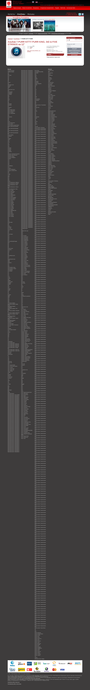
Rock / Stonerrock (24, 437)
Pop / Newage (24, 321)
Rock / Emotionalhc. (25, 399)
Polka (22, 308)
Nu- (22, 290)
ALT (49, 76)
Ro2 (22, 388)
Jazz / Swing (10, 370)
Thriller (49, 177)
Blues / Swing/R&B (11, 113)
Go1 (8, 286)
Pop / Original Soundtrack (26, 322)
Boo (8, 114)
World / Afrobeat (38, 632)
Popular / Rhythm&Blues (26, 350)
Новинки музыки (11, 70)
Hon (8, 330)
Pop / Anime (23, 309)
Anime (49, 80)
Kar (8, 373)
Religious (50, 164)
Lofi (8, 382)
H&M (9, 295)
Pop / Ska (23, 329)
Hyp (8, 334)
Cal (8, 140)
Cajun (9, 139)
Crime (49, 93)
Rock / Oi (23, 416)
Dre (8, 231)
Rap (22, 381)
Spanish (49, 173)
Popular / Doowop (24, 335)
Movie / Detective (24, 248)
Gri (8, 292)
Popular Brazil (24, 361)
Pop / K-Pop (23, 316)
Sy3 (35, 114)
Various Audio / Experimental (40, 128)
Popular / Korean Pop (25, 341)
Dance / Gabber (11, 202)
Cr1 (8, 172)
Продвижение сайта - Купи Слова (14, 683)
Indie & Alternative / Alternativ (13, 343)
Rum (36, 75)
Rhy (22, 386)
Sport (49, 176)
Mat (8, 387)
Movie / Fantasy (24, 255)
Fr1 (8, 272)
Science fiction (51, 171)
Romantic (36, 72)
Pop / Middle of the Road (26, 317)
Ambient (9, 85)
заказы (76, 39)
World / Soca (37, 650)
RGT (22, 385)
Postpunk (23, 365)
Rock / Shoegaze (24, 431)
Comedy (49, 91)
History (49, 107)
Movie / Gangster (24, 256)
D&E (8, 176)
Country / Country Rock (12, 170)
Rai (21, 379)
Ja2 (8, 359)
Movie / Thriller (24, 268)
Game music (10, 281)
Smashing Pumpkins (21, 18)
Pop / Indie (23, 312)
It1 (8, 355)
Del (8, 224)
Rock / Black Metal (24, 397)
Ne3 (22, 278)
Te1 (35, 119)
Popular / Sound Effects (25, 356)
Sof (35, 95)
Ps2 (22, 370)
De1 (8, 218)
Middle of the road (24, 230)
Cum (9, 175)
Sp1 (35, 101)
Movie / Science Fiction (25, 265)
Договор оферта (53, 5)
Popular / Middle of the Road (26, 343)
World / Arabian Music (39, 633)
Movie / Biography (24, 239)
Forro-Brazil (50, 106)
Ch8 (8, 146)
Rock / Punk (23, 426)
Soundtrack (37, 100)
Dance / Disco (10, 196)
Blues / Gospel (10, 112)
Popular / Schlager (24, 351)
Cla (8, 152)
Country (9, 168)
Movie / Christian (24, 243)
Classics (9, 158)
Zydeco (36, 657)
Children (49, 89)
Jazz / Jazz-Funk (11, 368)
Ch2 (8, 144)
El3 (8, 244)
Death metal (10, 222)
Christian (9, 150)
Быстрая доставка (71, 8)
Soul (35, 97)
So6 (35, 94)
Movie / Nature (24, 261)
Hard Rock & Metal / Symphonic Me (11, 321)
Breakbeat (10, 136)
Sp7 (35, 103)
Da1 (8, 177)
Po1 (22, 297)
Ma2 (8, 386)
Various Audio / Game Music (40, 627)
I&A (8, 335)
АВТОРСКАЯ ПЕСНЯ (52, 188)
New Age (23, 281)
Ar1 (8, 88)
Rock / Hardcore (24, 405)
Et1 (8, 253)
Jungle (9, 372)
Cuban (9, 174)
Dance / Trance (11, 215)
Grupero (9, 294)
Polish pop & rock (24, 306)
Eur (8, 257)
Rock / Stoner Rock (25, 436)
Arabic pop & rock (11, 89)
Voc (35, 630)
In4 (8, 340)
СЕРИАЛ (50, 207)
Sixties (36, 84)
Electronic (10, 249)
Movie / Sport (23, 267)
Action (49, 74)
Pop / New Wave (24, 319)
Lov (8, 385)
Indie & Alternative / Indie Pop (13, 349)
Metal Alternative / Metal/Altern (13, 395)
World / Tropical (38, 654)
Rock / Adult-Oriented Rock (26, 392)
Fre (8, 274)
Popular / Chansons (25, 334)
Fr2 (8, 273)
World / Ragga (37, 644)
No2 (22, 285)
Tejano (36, 123)
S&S (35, 76)
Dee (8, 223)
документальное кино (52, 198)
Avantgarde (10, 93)
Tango (36, 118)
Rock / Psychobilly (24, 425)
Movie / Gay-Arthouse (52, 133)
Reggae (22, 384)
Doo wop (9, 228)
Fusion (9, 278)
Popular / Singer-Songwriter (26, 353)
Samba (36, 78)
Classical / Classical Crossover (14, 153)
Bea (8, 100)
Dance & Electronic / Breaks (13, 183)
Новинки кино (51, 70)
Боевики (50, 191)
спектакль (50, 208)
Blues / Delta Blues (11, 110)
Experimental (50, 102)
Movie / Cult (50, 122)
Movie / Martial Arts (51, 138)
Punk (22, 374)
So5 (35, 93)
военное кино (51, 195)
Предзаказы (36, 8)
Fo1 (8, 263)
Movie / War (23, 273)
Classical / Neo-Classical (12, 155)
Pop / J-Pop (23, 315)
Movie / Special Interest (25, 266)
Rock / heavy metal (24, 408)
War (49, 183)
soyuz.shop (37, 675)
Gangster (9, 282)
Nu (21, 289)
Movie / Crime (24, 246)
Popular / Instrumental (25, 338)
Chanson (9, 149)
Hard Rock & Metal (11, 303)
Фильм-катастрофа (52, 211)
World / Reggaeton (38, 648)
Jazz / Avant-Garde (11, 365)
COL (8, 164)
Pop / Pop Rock (24, 324)
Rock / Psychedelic (24, 423)
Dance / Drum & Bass (12, 197)
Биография (50, 190)
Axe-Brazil (10, 94)
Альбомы (21, 14)
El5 (8, 247)
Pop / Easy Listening (25, 311)
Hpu (8, 333)
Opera (22, 294)
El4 (8, 246)
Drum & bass (10, 234)
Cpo (8, 171)
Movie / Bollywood (24, 240)
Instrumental (10, 354)
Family (49, 103)
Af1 (8, 77)
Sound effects (37, 99)
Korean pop (10, 376)
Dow (8, 230)
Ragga (22, 378)
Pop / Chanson (24, 310)
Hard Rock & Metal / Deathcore (11, 307)
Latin (9, 380)
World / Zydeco (37, 655)
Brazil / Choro (10, 123)
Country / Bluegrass (11, 169)
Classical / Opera (11, 156)
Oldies (22, 292)
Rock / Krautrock (24, 412)
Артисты (11, 14)
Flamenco (10, 262)
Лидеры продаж (17, 8)
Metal (9, 392)
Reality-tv (50, 163)
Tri (35, 125)
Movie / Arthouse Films (52, 116)
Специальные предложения (47, 8)
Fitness (49, 104)
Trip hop (36, 126)
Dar (8, 217)
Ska (35, 85)
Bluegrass (10, 107)
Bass (9, 99)
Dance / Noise (10, 209)
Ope (22, 293)
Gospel (9, 288)
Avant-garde (10, 91)
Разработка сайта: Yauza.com (14, 682)
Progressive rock (24, 369)
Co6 (8, 163)
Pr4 (22, 368)
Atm (8, 90)
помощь (79, 39)
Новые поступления (27, 8)
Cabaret (9, 138)
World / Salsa (37, 649)
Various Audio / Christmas (40, 127)
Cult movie (50, 94)
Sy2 (35, 113)
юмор (49, 214)
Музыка (9, 69)
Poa (22, 305)
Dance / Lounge (11, 208)
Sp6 (35, 102)
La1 (8, 379)
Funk (9, 276)
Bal (8, 97)
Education (50, 101)
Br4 (8, 119)
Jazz (8, 363)
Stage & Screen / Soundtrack (40, 104)
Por (22, 362)
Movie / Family (24, 254)
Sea (35, 80)
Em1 (8, 250)
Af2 (8, 78)
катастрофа (50, 199)
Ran (22, 380)
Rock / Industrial (24, 410)
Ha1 (8, 298)
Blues (9, 108)
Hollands (9, 328)
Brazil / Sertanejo (51, 85)
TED (35, 122)
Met (8, 391)
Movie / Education (24, 252)
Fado (9, 261)
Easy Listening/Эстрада (12, 241)
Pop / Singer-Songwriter (25, 328)
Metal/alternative (24, 228)
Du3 (8, 236)
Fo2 (8, 265)
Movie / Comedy (24, 245)
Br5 (8, 120)
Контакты (71, 5)
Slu (35, 88)
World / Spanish (38, 651)
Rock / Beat (23, 395)
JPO (49, 109)
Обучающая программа (53, 204)
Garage (9, 284)
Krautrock (9, 378)
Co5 (8, 162)
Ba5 (8, 96)
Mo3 (22, 233)
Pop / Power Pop (24, 325)
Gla (8, 285)
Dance (9, 181)
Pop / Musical (23, 318)
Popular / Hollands (24, 336)
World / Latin (37, 642)
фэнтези (50, 213)
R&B (31, 48)
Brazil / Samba (10, 134)
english (39, 2)
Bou (8, 118)
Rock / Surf (23, 438)
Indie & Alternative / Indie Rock (13, 350)
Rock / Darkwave (24, 398)
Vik (35, 629)
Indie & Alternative (11, 342)
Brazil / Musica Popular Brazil (13, 125)
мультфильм (50, 203)
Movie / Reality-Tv (24, 262)
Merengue (10, 389)
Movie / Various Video (25, 272)
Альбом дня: (10, 18)
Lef (8, 381)
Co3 (8, 159)
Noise (22, 286)
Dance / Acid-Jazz (11, 191)
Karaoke (9, 374)
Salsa (36, 77)
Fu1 (8, 275)
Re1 (22, 382)
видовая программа (52, 194)
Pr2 (22, 366)
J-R (8, 356)
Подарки (57, 8)
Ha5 (8, 300)
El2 (8, 243)
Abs (8, 74)
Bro (8, 137)
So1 (35, 90)
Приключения (51, 205)
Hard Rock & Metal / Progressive (11, 317)
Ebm (8, 242)
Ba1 (8, 95)
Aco (8, 76)
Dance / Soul (10, 212)
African (9, 82)
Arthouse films (51, 82)
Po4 (22, 300)
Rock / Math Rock (24, 413)
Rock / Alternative (24, 393)
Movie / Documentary (25, 249)
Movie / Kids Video (24, 260)
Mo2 (22, 232)
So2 (35, 91)
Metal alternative (11, 393)
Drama (49, 100)
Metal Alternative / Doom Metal (13, 394)
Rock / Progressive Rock (26, 422)
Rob (22, 389)
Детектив (50, 196)
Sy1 (35, 112)
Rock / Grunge (24, 403)
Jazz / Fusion (10, 367)
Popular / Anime (24, 331)
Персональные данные (63, 5)
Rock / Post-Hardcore (25, 418)
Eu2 (8, 256)
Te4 (35, 120)
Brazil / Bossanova (11, 122)
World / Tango (37, 652)
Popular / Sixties (24, 354)
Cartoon (49, 88)
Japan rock (10, 362)
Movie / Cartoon (24, 241)
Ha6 (8, 301)
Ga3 (8, 279)
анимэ (49, 189)
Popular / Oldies (24, 348)
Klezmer (9, 375)
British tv (50, 87)
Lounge (9, 384)
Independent (10, 341)
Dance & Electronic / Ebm (13, 189)
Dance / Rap (10, 211)
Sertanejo (36, 81)
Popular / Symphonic (25, 359)
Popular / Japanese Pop (25, 340)
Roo (35, 74)
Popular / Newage (24, 347)
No (21, 284)
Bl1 (8, 106)
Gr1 (8, 291)
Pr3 (22, 367)
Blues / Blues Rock (11, 109)
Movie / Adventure (24, 236)
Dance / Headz (10, 203)
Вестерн (50, 192)
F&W (9, 260)
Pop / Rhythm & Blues (25, 327)
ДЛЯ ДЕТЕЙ (50, 197)
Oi (21, 291)
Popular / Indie (24, 337)
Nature (49, 152)
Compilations (10, 165)
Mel (8, 388)
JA (8, 72)
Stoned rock (37, 107)
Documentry (50, 99)
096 (49, 71)
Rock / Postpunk (24, 420)
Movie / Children (24, 242)
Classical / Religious (11, 157)
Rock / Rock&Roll (24, 429)
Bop (8, 115)
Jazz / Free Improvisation (12, 366)
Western (49, 184)
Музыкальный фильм (52, 202)
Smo (35, 89)
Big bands (10, 103)
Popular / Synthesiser (25, 360)
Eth (8, 254)
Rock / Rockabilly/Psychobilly (26, 430)
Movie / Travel (24, 270)
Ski (35, 87)
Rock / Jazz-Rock (24, 411)
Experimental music (11, 259)
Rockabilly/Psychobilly (39, 71)
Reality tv (50, 161)
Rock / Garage (24, 400)
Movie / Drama (24, 251)
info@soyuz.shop (71, 13)
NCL (22, 275)
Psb (22, 372)
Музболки (62, 8)
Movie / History (24, 258)
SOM (36, 96)
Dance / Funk (10, 200)
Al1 (8, 83)
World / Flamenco (38, 638)
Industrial (9, 353)
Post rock (23, 363)
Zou (35, 656)
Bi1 (8, 101)
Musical (49, 151)
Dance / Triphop (11, 216)
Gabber (9, 280)
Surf (35, 108)
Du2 (8, 235)
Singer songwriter (38, 83)
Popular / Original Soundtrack (26, 349)
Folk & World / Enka (11, 267)
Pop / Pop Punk (24, 323)
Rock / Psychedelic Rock (26, 424)
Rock (22, 391)
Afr (8, 81)
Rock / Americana (24, 394)
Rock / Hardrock (24, 407)
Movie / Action (24, 235)
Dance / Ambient (11, 192)
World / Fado (37, 637)
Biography (10, 104)
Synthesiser (37, 116)
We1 (35, 631)
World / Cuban (37, 635)
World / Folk (37, 639)
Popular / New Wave (25, 346)
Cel (8, 143)
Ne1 (22, 277)
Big (8, 102)
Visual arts (50, 182)
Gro (8, 293)
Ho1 (8, 327)
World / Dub (37, 636)
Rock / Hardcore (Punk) (25, 406)
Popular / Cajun (24, 332)
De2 (8, 219)
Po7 (22, 303)
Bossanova (10, 116)
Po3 (22, 299)
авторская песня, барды (39, 658)
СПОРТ (49, 209)
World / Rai (37, 645)
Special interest (51, 175)
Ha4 (8, 299)
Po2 (22, 298)
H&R (9, 297)
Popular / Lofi (23, 342)
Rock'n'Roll (37, 70)
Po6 (22, 302)
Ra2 (22, 376)
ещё (56, 25)
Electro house (10, 248)
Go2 (8, 287)
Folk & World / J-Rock (12, 268)
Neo (22, 280)
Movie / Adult (50, 113)
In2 (8, 339)
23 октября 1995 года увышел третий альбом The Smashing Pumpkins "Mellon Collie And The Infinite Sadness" (18, 29)
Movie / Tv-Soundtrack (25, 271)
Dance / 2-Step (10, 190)
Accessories (50, 72)
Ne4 (22, 279)
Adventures (50, 75)
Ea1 (8, 240)
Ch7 (8, 145)
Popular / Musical (24, 344)
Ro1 (22, 387)
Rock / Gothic (23, 401)
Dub (8, 237)
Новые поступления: (42, 33)
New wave (23, 283)
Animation (50, 78)
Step (35, 106)
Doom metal (10, 229)
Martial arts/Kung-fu (52, 110)
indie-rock (9, 351)
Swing (36, 110)
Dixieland (9, 227)
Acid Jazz (9, 75)
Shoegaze (37, 82)
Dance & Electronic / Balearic (13, 182)
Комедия (50, 201)
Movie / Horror (24, 259)
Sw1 (35, 109)
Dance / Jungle (10, 206)
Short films (50, 172)
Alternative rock (11, 84)
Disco (9, 225)
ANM (9, 87)
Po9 (22, 304)
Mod (22, 234)
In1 (8, 337)
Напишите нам (77, 5)
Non (22, 287)
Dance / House (10, 205)
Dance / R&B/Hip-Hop (12, 210)
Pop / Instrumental (24, 313)
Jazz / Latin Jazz (11, 369)
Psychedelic (23, 373)
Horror (49, 108)
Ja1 (8, 357)
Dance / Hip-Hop (11, 204)
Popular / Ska (23, 355)
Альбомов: (31, 33)
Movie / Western (24, 274)
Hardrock (9, 322)
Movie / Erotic (23, 253)
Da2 (8, 178)
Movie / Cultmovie (24, 247)
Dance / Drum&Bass (12, 198)
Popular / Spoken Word (25, 357)
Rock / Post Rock (24, 417)
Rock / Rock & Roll (24, 427)
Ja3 (8, 360)
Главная (10, 38)
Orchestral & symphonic (25, 296)
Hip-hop (9, 326)
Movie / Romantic (24, 264)
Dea (8, 221)
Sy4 (35, 115)
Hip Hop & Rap (10, 323)
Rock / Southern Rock (25, 432)
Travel (49, 178)
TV (48, 179)
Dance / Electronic (11, 199)
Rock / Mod (23, 414)
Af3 (8, 80)
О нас (82, 5)
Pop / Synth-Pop (24, 330)
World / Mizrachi (38, 643)
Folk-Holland (10, 269)
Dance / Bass (10, 193)
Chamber (9, 147)
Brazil (9, 121)
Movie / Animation (24, 237)
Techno (36, 121)
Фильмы (30, 14)
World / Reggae (38, 646)
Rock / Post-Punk (24, 419)
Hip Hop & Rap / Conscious (13, 324)
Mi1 (22, 229)
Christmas (10, 151)
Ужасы (49, 210)
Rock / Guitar (23, 404)
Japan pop (10, 361)
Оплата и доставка (44, 5)
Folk (8, 266)
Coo (8, 166)
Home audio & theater (12, 329)
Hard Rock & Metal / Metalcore (13, 312)
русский (30, 2)
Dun (8, 238)
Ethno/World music (11, 255)
